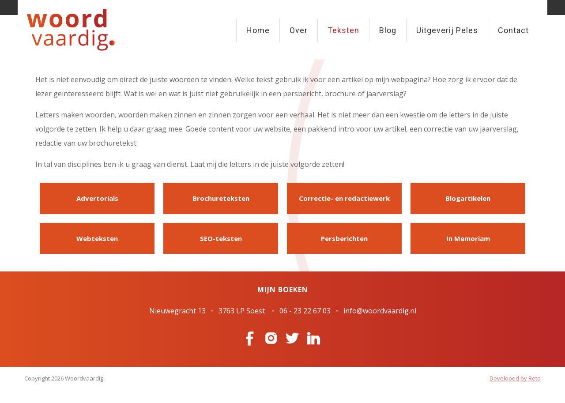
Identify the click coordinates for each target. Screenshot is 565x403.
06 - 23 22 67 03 (305, 311)
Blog (387, 30)
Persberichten (344, 238)
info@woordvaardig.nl (379, 311)
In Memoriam (468, 238)
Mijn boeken (282, 289)
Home (258, 30)
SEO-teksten (221, 238)
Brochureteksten (220, 198)
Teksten (343, 30)
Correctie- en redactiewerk (344, 198)
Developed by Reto (515, 378)
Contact (513, 30)
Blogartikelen (467, 198)
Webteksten (97, 238)
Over (299, 30)
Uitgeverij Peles (447, 30)
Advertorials (97, 198)
